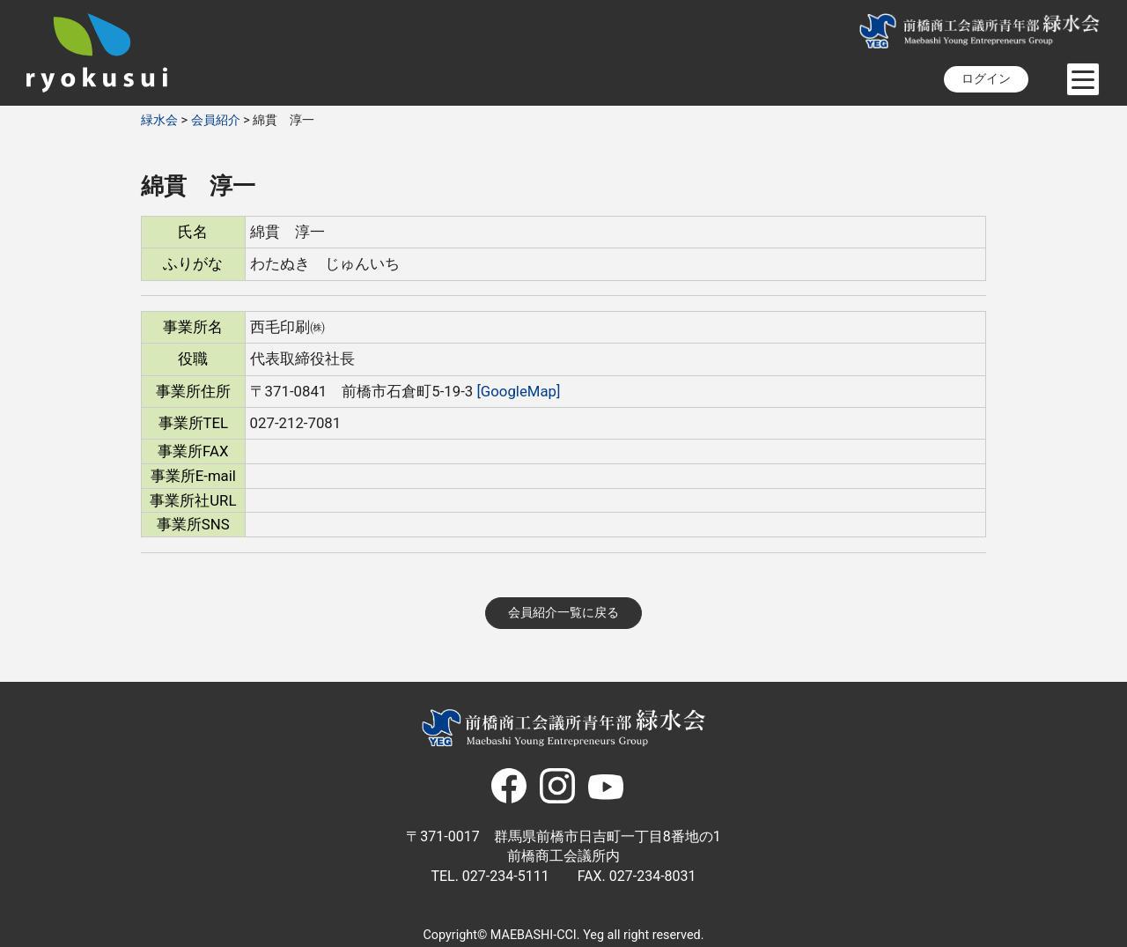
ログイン (986, 78)
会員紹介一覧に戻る (563, 612)
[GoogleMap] (518, 391)
